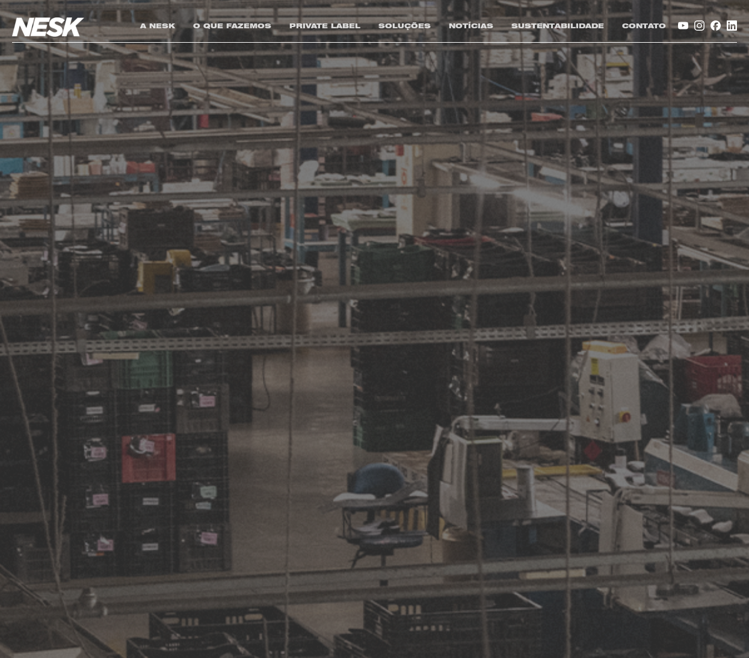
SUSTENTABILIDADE (557, 26)
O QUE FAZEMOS (232, 26)
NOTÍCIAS (471, 26)
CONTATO (644, 26)
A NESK (157, 26)
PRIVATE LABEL (324, 26)
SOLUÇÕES (404, 26)
